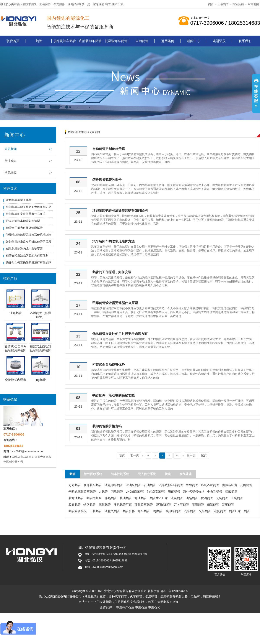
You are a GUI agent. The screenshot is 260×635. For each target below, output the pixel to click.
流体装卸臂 (229, 485)
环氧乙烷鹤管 (210, 485)
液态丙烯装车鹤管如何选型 (23, 220)
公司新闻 (11, 149)
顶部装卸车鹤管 (64, 41)
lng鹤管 (41, 380)
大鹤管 (103, 491)
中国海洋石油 (125, 607)
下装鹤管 (95, 511)
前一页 (134, 455)
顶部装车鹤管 (144, 504)
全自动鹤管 (214, 491)
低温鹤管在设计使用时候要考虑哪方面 (120, 334)
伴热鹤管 (111, 498)
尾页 (204, 455)
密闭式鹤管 (163, 504)
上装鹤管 (223, 4)
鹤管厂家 (235, 511)
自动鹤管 (141, 41)
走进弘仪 (219, 41)
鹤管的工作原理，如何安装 (111, 272)
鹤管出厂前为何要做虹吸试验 (24, 227)
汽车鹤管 (190, 511)
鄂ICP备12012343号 (174, 591)
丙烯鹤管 (117, 491)
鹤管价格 (129, 511)
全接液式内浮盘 (15, 380)
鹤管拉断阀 (94, 498)
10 (177, 455)
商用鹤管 (198, 504)
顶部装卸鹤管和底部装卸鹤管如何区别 (120, 210)
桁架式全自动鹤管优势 (108, 364)
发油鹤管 (207, 498)
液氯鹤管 (177, 498)
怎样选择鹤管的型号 (107, 179)
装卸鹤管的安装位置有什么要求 (26, 214)
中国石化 (154, 607)
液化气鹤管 (112, 511)
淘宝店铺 (238, 4)
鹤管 (108, 4)
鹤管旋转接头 (77, 511)
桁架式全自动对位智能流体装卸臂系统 (40, 350)
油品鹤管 (192, 498)
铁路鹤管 (89, 504)
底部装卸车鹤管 (90, 41)
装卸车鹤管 (173, 511)
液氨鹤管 (16, 313)
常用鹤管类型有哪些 (18, 200)
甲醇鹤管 (192, 485)
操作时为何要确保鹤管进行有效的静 (28, 262)
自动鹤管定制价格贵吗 (108, 149)
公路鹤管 (246, 485)
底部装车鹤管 (92, 485)
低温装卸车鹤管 (116, 41)
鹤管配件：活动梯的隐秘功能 (113, 395)
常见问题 (11, 172)
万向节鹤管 (181, 504)
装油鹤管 (126, 498)
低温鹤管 (213, 504)
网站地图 (253, 4)
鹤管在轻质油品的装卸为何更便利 (27, 255)
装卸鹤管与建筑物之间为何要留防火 (28, 207)
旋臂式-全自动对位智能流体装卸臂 (16, 350)
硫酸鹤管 (231, 491)
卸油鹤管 (141, 498)
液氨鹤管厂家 (123, 504)
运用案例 (167, 41)
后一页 (191, 455)
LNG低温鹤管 (135, 491)
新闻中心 (193, 41)
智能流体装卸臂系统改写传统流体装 (28, 234)
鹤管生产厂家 (159, 498)
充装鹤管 (222, 498)
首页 (122, 455)
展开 (256, 94)
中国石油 (141, 607)
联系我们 (245, 41)
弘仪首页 (13, 41)
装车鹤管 (228, 504)
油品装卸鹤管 (156, 491)
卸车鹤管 (144, 511)
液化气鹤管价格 (193, 491)
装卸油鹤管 (76, 498)
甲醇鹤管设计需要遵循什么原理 (115, 303)
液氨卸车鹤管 (114, 485)
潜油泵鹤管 (133, 485)
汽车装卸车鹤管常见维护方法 (113, 241)
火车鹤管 (205, 511)
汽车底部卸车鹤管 (171, 485)
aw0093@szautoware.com (28, 451)
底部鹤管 (105, 504)
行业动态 (11, 161)
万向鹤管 (74, 485)
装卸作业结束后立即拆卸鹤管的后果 (28, 241)
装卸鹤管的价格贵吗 (107, 426)
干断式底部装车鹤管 (82, 491)
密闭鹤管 (174, 491)
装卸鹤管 (74, 504)
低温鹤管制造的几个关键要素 (24, 248)
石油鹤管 (150, 485)
